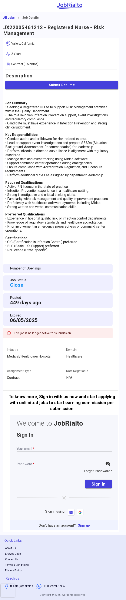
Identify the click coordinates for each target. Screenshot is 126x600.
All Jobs (9, 17)
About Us (10, 548)
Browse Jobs (13, 553)
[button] (80, 512)
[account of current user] (9, 6)
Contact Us (12, 559)
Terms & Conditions (17, 564)
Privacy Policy (13, 570)
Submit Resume (61, 85)
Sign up (84, 525)
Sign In (98, 484)
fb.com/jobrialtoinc (21, 585)
